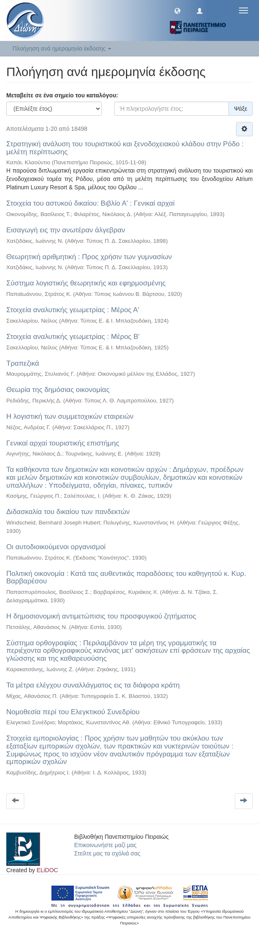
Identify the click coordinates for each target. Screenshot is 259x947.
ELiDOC (47, 870)
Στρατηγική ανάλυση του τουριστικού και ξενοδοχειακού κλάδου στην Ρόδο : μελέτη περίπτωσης (125, 148)
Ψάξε (240, 108)
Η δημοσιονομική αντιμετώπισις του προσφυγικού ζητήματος (101, 616)
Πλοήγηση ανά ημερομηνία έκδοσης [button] (62, 48)
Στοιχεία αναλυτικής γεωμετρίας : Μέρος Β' (73, 337)
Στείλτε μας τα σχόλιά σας (107, 853)
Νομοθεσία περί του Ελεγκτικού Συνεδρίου (72, 712)
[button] (177, 10)
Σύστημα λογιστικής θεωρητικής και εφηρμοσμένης (86, 283)
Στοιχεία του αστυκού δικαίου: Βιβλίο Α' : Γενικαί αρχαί (90, 203)
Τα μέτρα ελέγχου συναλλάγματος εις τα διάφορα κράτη (93, 685)
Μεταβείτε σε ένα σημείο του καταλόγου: (62, 95)
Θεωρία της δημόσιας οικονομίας (58, 390)
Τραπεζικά (22, 363)
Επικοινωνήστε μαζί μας (105, 845)
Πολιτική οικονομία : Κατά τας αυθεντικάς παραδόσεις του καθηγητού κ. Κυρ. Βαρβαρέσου (126, 578)
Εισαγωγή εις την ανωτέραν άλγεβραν (65, 230)
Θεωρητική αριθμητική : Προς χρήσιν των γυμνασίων (89, 257)
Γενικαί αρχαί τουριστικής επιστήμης (62, 443)
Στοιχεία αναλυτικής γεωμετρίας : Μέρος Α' (72, 310)
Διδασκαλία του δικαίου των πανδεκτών (68, 512)
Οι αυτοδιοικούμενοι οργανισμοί (55, 547)
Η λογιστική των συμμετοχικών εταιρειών (69, 416)
